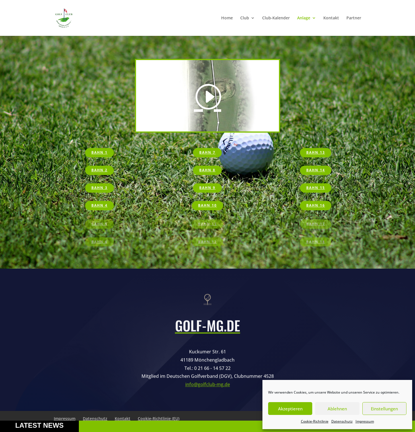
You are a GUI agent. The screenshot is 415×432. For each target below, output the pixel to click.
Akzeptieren (290, 409)
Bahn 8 (207, 170)
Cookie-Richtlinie (314, 421)
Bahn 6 (99, 242)
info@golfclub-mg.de (207, 396)
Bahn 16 (315, 205)
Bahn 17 (315, 224)
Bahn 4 (99, 205)
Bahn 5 (99, 224)
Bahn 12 (207, 242)
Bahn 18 (315, 242)
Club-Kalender (276, 18)
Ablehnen (337, 409)
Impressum (365, 421)
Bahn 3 (99, 188)
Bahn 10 (207, 205)
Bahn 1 (99, 152)
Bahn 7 (207, 152)
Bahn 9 (207, 188)
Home (227, 18)
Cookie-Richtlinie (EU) (158, 418)
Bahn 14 (315, 170)
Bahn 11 (207, 224)
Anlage (303, 18)
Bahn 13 (315, 152)
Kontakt (331, 18)
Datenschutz (342, 421)
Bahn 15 (315, 188)
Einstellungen (384, 409)
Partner (353, 18)
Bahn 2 (99, 170)
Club (244, 18)
